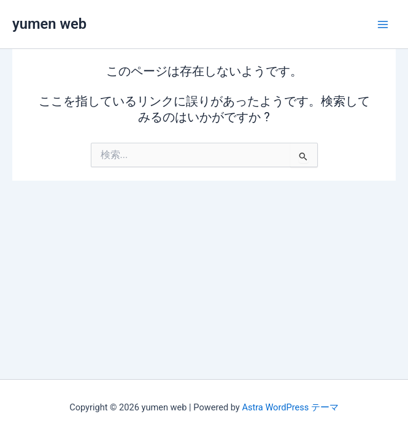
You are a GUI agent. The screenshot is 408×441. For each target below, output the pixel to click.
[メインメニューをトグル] (383, 24)
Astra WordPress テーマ (290, 407)
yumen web (49, 23)
